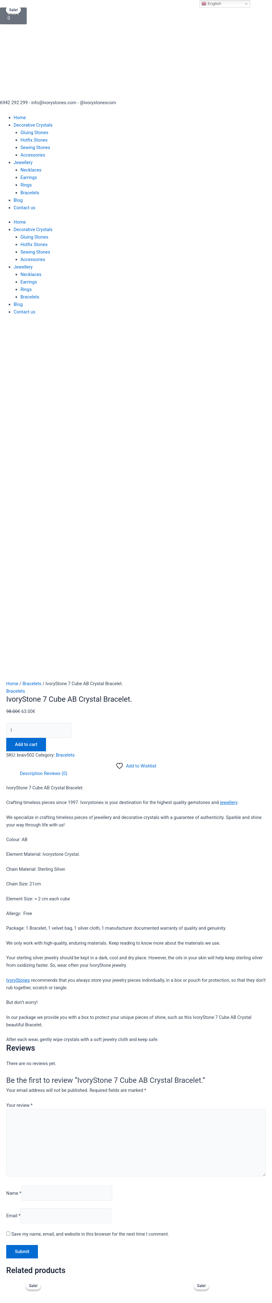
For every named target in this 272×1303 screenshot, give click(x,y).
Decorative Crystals (33, 125)
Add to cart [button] (240, 1058)
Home (20, 117)
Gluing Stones (34, 132)
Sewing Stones (35, 147)
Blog (18, 200)
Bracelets (30, 193)
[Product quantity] (38, 403)
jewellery (228, 475)
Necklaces (31, 170)
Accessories (33, 155)
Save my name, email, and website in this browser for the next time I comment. (90, 906)
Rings (26, 185)
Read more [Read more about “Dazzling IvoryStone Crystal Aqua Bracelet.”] (70, 1065)
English (211, 3)
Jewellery (23, 162)
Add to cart (26, 417)
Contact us (24, 208)
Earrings (29, 177)
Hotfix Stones (34, 140)
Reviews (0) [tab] (55, 446)
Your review (19, 778)
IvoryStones (18, 653)
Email (13, 888)
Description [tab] (31, 446)
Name (13, 866)
